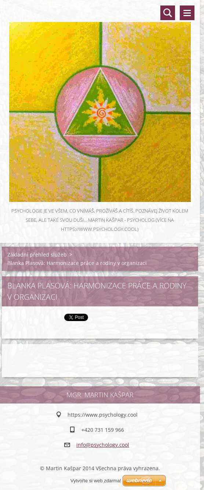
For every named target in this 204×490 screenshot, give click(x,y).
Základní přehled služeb (37, 254)
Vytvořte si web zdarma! (95, 480)
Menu (187, 12)
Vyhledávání (167, 12)
